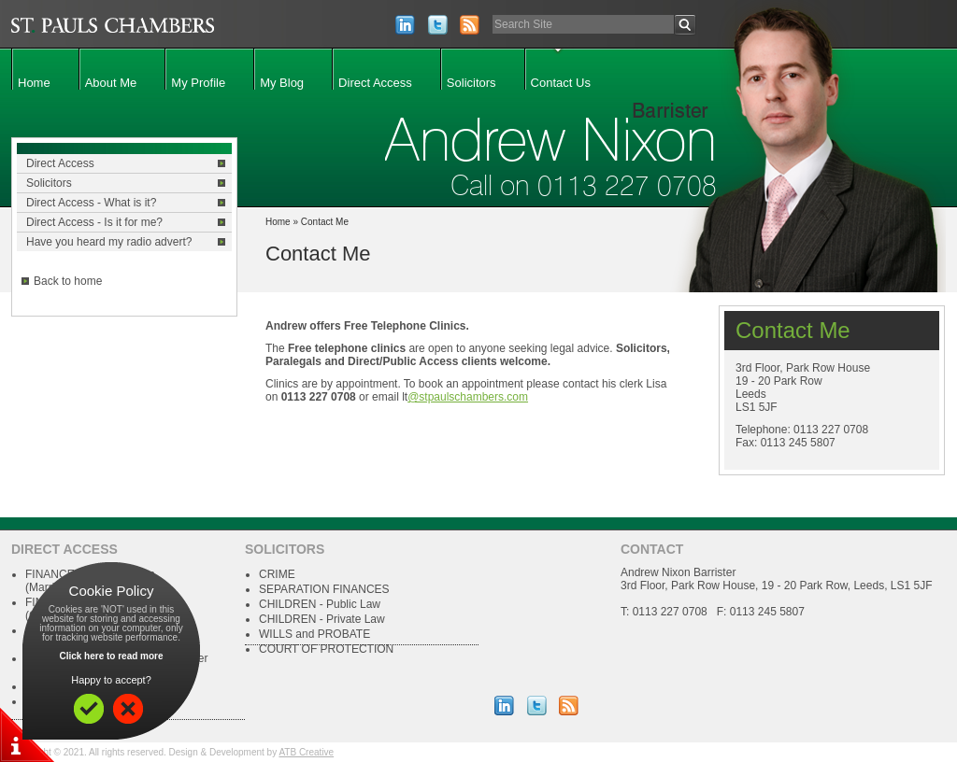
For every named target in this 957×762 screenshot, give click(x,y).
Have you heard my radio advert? (109, 241)
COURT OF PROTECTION (326, 649)
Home (34, 83)
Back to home (68, 281)
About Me (111, 83)
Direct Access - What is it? (91, 202)
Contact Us (561, 83)
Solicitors (471, 83)
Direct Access (375, 83)
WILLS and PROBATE (314, 634)
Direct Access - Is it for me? (94, 222)
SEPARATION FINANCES (324, 589)
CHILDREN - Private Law (322, 619)
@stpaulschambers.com (467, 396)
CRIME (277, 574)
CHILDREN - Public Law (319, 604)
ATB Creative (306, 752)
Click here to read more (111, 656)
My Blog (282, 83)
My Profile (198, 83)
